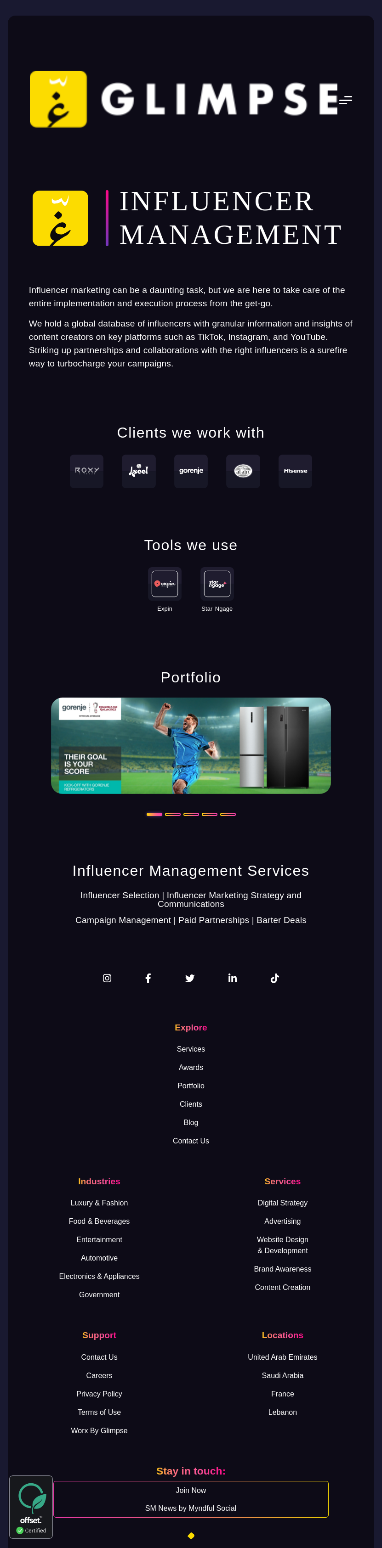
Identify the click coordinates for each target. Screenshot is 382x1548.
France (282, 1394)
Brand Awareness (282, 1269)
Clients (191, 1104)
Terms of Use (99, 1412)
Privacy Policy (99, 1394)
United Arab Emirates (282, 1357)
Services (191, 1049)
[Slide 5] (228, 814)
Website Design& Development (282, 1245)
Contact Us (191, 1141)
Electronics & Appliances (99, 1276)
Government (99, 1295)
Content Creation (282, 1287)
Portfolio (191, 1086)
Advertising (282, 1221)
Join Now (191, 1490)
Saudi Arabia (283, 1375)
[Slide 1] (154, 814)
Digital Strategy (283, 1203)
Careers (99, 1375)
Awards (191, 1067)
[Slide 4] (209, 814)
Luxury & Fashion (99, 1203)
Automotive (99, 1258)
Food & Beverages (99, 1221)
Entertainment (99, 1240)
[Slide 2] (173, 814)
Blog (190, 1122)
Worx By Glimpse (99, 1431)
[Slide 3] (191, 814)
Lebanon (282, 1412)
